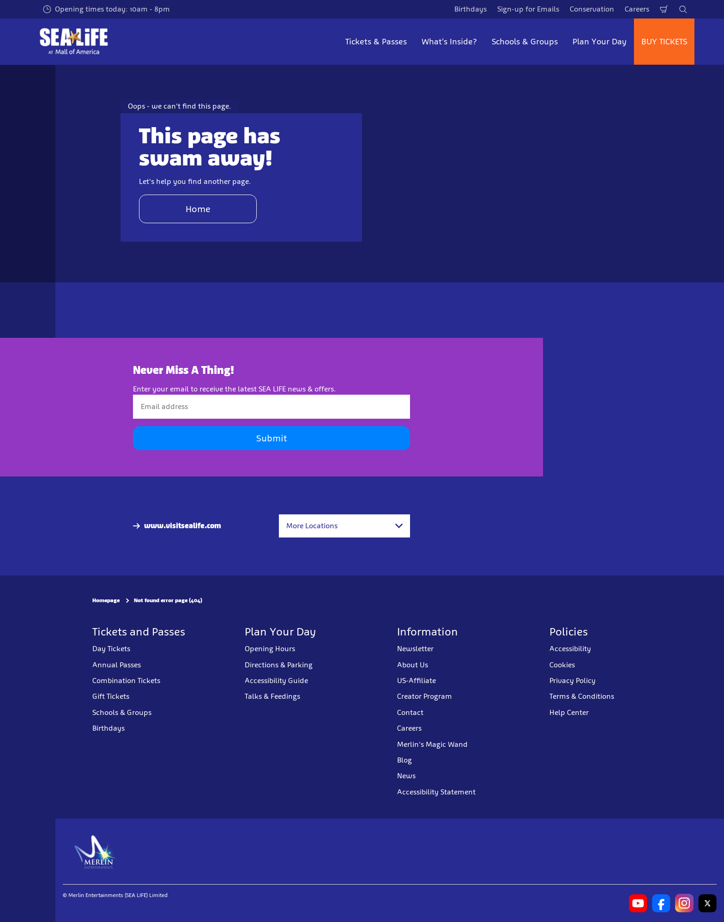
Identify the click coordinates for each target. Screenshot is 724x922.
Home (198, 208)
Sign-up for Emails (528, 9)
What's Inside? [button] (449, 42)
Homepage (106, 600)
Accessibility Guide (276, 680)
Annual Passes (116, 664)
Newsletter (415, 648)
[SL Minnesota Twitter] (707, 903)
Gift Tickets (110, 696)
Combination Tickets (126, 680)
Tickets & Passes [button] (376, 42)
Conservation (592, 9)
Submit (271, 438)
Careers (637, 9)
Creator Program (424, 696)
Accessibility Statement (436, 792)
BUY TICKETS (664, 42)
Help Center (569, 712)
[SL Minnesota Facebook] (661, 903)
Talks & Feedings (272, 696)
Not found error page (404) (168, 600)
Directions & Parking (279, 664)
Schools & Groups (121, 712)
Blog (404, 760)
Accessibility (570, 648)
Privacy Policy (572, 680)
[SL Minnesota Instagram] (684, 903)
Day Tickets (111, 648)
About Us (412, 664)
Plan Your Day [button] (600, 42)
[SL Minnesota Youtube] (638, 903)
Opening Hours (270, 648)
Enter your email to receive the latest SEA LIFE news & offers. (234, 389)
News (406, 775)
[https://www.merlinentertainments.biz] (95, 851)
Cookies (562, 664)
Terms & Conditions (581, 696)
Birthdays (470, 9)
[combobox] (344, 525)
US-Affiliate (416, 680)
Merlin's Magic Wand (432, 744)
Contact (410, 712)
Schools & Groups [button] (525, 42)
